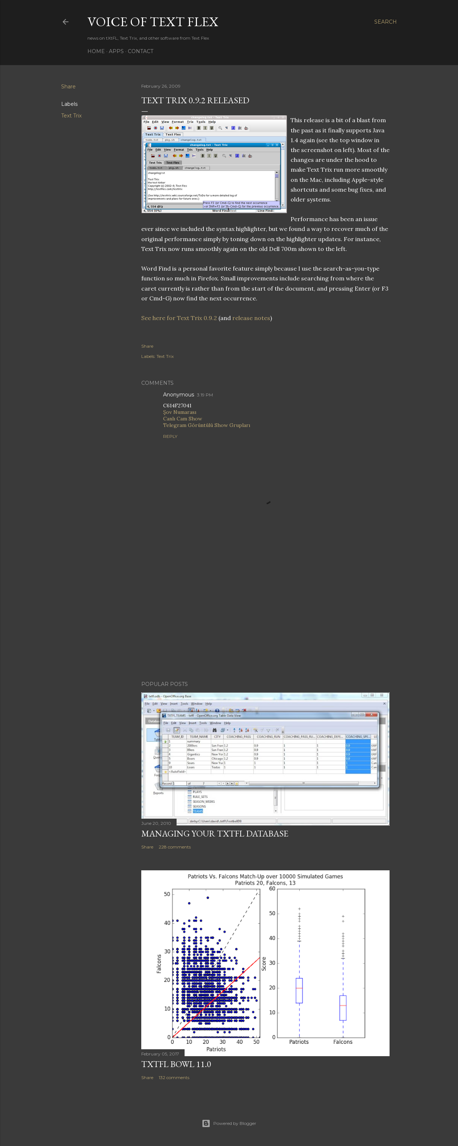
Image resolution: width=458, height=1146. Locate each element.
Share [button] (68, 86)
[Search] (385, 22)
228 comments (175, 847)
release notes (251, 318)
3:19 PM (205, 395)
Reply (170, 436)
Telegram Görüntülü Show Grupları (206, 425)
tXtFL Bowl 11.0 (176, 1064)
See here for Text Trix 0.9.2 (179, 318)
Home (96, 51)
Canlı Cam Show (182, 418)
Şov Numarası (179, 412)
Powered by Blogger (229, 1123)
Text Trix (71, 115)
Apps (116, 51)
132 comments (174, 1077)
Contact (140, 51)
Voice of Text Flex (152, 21)
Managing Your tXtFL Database (214, 833)
